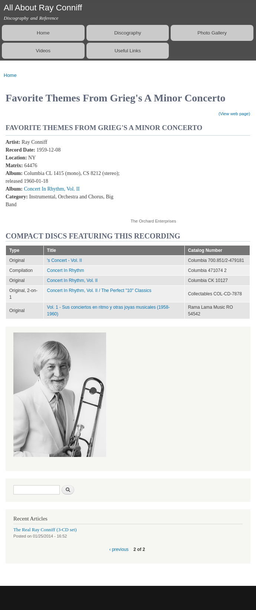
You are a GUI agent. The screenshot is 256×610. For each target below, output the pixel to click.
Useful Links (128, 50)
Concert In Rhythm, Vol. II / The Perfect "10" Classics (99, 290)
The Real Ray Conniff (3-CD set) (45, 529)
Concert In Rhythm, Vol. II (51, 189)
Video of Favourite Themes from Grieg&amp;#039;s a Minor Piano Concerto (190, 174)
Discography (127, 33)
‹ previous (118, 549)
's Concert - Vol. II (64, 260)
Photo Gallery (212, 33)
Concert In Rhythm (65, 270)
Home (43, 33)
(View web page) (234, 113)
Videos (43, 50)
